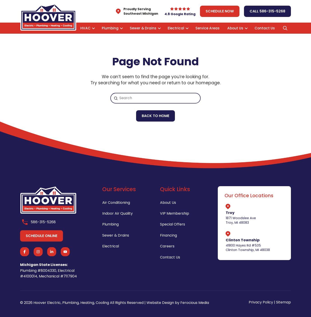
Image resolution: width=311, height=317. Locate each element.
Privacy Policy (261, 302)
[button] (285, 28)
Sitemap (283, 302)
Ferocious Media (194, 302)
